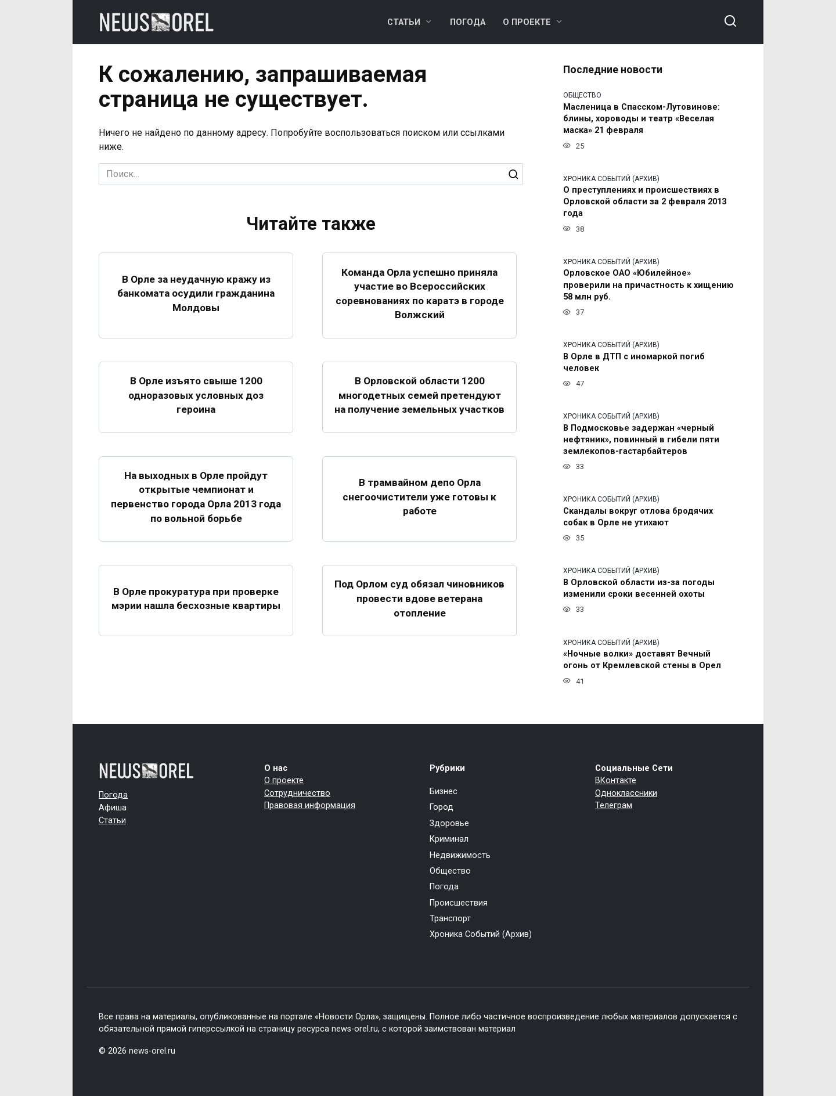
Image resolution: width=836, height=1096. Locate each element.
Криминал (449, 839)
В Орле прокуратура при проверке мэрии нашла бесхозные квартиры (196, 613)
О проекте (527, 22)
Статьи (403, 22)
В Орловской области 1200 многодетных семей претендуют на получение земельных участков (420, 402)
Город (441, 807)
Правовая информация (309, 805)
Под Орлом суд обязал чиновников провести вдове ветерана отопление (420, 613)
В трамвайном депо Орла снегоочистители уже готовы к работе (419, 511)
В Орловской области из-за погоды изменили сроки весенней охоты (639, 588)
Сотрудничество (297, 793)
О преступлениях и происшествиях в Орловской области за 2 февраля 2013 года (644, 202)
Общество (450, 871)
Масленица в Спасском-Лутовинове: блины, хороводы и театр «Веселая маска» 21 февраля (641, 118)
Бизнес (443, 791)
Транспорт (450, 919)
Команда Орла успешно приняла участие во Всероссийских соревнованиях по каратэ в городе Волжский (420, 293)
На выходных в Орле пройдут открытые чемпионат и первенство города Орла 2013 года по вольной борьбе (196, 511)
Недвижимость (460, 855)
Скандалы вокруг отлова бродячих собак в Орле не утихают (638, 517)
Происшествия (459, 903)
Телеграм (613, 805)
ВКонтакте (615, 780)
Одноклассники (626, 793)
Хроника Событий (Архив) (481, 934)
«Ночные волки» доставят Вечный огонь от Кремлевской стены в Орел (642, 660)
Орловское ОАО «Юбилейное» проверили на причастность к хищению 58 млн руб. (648, 285)
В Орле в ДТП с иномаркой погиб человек (634, 362)
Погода (467, 22)
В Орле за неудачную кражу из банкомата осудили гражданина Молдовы (196, 293)
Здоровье (449, 823)
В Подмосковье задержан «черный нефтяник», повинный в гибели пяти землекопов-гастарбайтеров (641, 439)
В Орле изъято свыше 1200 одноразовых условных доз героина (196, 402)
